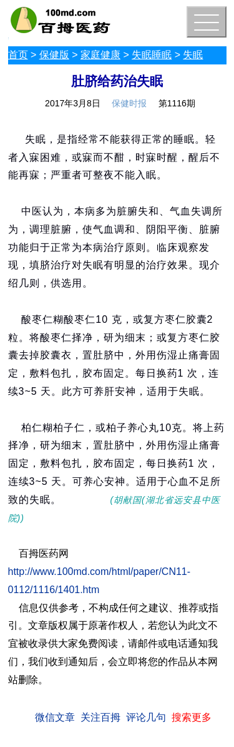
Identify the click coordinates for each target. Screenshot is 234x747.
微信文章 (55, 717)
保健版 (54, 54)
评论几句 (146, 717)
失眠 (193, 54)
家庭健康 (100, 54)
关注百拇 (100, 717)
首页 (18, 54)
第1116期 (176, 103)
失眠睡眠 (152, 54)
